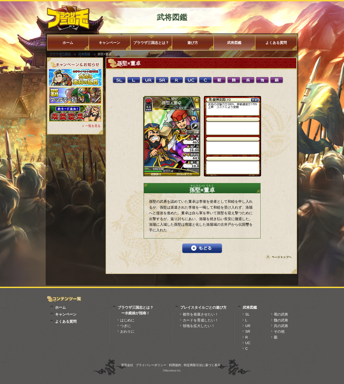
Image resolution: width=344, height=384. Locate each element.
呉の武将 (281, 326)
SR (247, 331)
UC (247, 343)
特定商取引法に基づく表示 (202, 365)
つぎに (125, 326)
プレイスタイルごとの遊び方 (203, 307)
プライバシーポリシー (151, 365)
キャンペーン (109, 43)
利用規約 (175, 365)
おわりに (127, 331)
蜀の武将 (281, 314)
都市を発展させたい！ (200, 314)
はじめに (127, 320)
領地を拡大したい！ (199, 326)
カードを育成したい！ (200, 320)
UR (247, 326)
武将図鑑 (234, 43)
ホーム (68, 43)
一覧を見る (93, 126)
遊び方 (192, 43)
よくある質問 (276, 43)
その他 (279, 331)
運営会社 (127, 365)
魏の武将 (281, 320)
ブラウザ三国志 (60, 54)
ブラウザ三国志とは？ (151, 43)
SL (247, 314)
